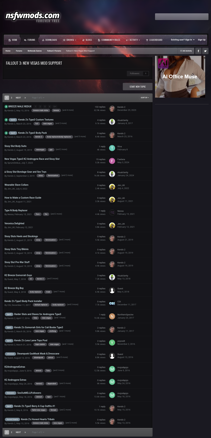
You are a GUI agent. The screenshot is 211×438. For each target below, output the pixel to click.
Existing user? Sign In (183, 40)
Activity (133, 40)
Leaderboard (154, 40)
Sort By (145, 98)
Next (18, 98)
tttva (119, 146)
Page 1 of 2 (38, 98)
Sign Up (201, 39)
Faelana (121, 159)
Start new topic (138, 86)
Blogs (87, 40)
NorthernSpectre (125, 314)
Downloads (49, 40)
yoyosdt (121, 341)
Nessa (10, 214)
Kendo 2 (11, 110)
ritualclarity (122, 120)
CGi (9, 305)
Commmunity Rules (109, 40)
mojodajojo (12, 370)
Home (13, 40)
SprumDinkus (13, 163)
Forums (29, 40)
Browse (69, 40)
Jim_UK (11, 188)
